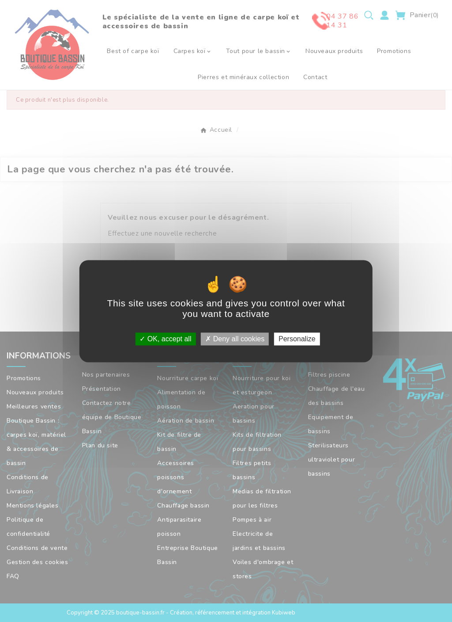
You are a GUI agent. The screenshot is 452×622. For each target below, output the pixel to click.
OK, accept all (165, 339)
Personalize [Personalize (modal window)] (297, 339)
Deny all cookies (234, 339)
